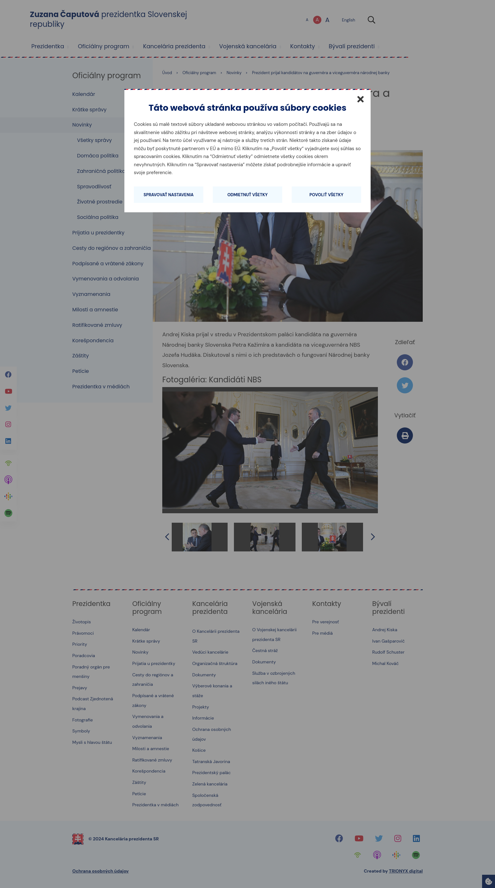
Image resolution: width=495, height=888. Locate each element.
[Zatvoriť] (360, 99)
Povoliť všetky (326, 194)
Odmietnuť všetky (247, 194)
